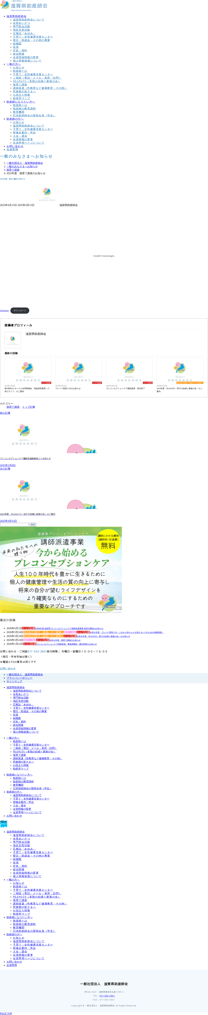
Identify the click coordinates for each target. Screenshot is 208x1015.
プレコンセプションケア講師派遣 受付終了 (125, 388)
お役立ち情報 (21, 95)
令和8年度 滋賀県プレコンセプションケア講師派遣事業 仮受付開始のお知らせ (69, 628)
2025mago (4, 310)
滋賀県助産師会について (29, 19)
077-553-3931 (107, 995)
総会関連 (18, 53)
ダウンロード (19, 310)
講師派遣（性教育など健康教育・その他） (40, 88)
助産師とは (20, 71)
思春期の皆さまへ (24, 91)
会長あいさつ (21, 23)
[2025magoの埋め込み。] (104, 256)
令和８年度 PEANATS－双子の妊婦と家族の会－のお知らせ (103, 636)
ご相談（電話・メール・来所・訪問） (37, 77)
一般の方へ (13, 738)
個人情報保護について (27, 60)
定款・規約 (20, 50)
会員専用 (11, 965)
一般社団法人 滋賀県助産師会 (24, 674)
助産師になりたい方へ (19, 774)
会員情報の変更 (23, 139)
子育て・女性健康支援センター (33, 36)
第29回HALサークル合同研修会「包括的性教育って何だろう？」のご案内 (27, 390)
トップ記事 (46, 383)
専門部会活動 (21, 26)
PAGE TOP (6, 1013)
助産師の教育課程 (24, 108)
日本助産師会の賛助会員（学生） (34, 115)
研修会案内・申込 (24, 132)
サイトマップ (14, 681)
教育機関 (18, 112)
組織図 (17, 43)
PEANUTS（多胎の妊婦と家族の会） (37, 81)
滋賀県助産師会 (15, 687)
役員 (16, 47)
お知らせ (18, 67)
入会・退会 (20, 136)
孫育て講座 (20, 84)
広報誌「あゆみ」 (24, 33)
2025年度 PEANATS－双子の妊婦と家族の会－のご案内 (179, 390)
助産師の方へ (14, 791)
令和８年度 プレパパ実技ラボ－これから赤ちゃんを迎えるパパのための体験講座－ (127, 632)
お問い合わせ (14, 815)
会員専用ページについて (29, 142)
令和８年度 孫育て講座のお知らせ (65, 640)
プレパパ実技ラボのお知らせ (68, 388)
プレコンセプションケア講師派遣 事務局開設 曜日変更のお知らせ (66, 644)
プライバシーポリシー (19, 678)
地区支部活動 (21, 30)
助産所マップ (21, 98)
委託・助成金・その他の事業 (31, 40)
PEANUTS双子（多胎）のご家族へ (189, 383)
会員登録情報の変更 (26, 57)
